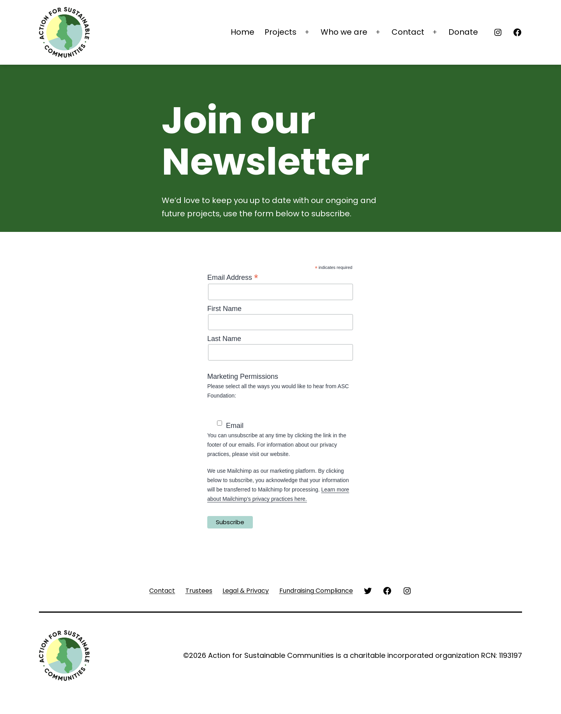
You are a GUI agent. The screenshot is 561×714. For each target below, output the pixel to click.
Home (242, 32)
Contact (408, 32)
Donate (463, 32)
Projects (280, 32)
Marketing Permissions (242, 376)
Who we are (344, 32)
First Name (224, 309)
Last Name (224, 339)
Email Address (232, 277)
